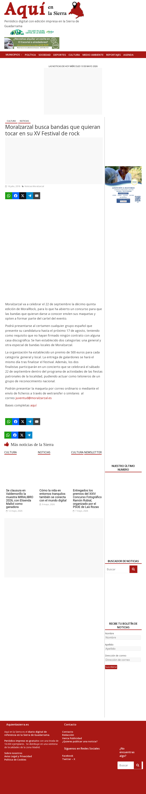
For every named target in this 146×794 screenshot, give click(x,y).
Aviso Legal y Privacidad (18, 756)
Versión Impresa (16, 61)
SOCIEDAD (44, 54)
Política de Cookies (15, 759)
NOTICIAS (24, 121)
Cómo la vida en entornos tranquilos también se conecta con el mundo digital (53, 495)
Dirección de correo (115, 655)
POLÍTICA (30, 54)
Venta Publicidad (72, 738)
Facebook (67, 755)
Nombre (109, 633)
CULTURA (74, 54)
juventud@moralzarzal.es (34, 398)
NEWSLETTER (93, 452)
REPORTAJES (113, 54)
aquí (33, 405)
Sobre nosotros (13, 753)
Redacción (68, 734)
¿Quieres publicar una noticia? (80, 741)
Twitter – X (68, 759)
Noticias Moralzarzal (34, 186)
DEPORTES (59, 54)
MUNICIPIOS (13, 54)
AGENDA (128, 54)
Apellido (109, 644)
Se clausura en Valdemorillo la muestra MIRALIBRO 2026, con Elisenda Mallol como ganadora (19, 499)
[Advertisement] (73, 91)
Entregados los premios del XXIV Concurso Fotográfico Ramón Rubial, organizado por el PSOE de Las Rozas (87, 499)
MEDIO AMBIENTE (93, 54)
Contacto (67, 731)
